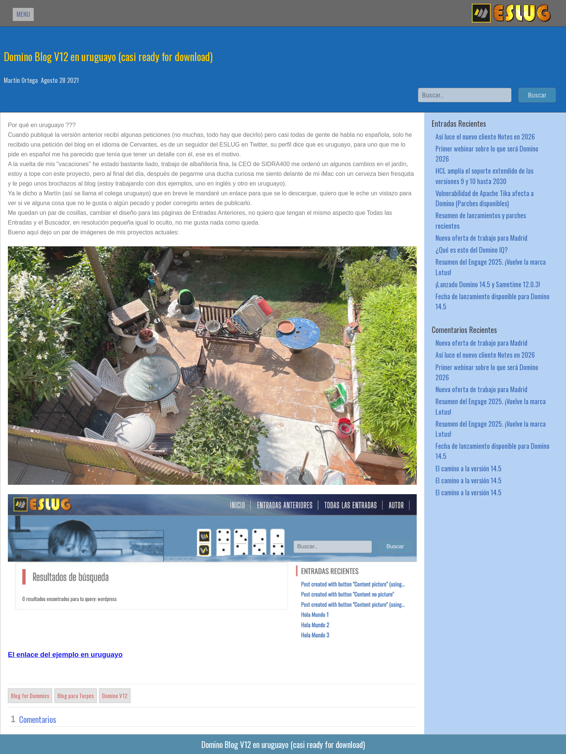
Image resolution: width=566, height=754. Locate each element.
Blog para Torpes (75, 695)
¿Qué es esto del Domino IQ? (471, 249)
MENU (23, 14)
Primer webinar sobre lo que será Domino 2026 (486, 153)
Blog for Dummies (30, 695)
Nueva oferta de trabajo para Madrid (481, 237)
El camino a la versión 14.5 (468, 468)
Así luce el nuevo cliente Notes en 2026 (485, 136)
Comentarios (37, 719)
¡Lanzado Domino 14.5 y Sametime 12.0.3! (487, 284)
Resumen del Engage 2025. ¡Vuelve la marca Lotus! (490, 266)
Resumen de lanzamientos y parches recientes (480, 220)
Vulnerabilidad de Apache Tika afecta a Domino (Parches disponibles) (484, 198)
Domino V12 (115, 695)
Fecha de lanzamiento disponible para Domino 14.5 (492, 301)
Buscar (537, 95)
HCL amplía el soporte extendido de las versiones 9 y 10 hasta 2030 (484, 175)
